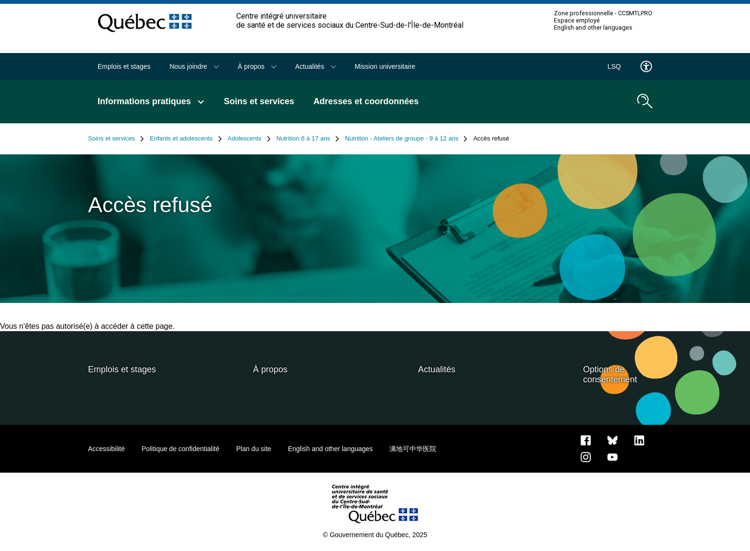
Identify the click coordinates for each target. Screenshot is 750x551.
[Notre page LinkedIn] (639, 439)
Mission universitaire (385, 66)
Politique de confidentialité (181, 449)
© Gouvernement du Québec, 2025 (375, 535)
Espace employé (577, 20)
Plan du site (253, 449)
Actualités (315, 66)
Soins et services (259, 101)
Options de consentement (610, 374)
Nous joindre (194, 66)
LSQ (614, 66)
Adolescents (249, 138)
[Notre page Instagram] (586, 456)
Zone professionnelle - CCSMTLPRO (603, 13)
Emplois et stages (124, 66)
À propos (257, 66)
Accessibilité (106, 449)
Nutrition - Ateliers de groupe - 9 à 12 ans (406, 138)
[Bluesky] (612, 439)
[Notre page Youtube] (612, 456)
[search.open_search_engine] (645, 101)
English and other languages (593, 27)
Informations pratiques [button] (151, 101)
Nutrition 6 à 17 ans (308, 138)
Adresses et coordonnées (366, 101)
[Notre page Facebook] (586, 439)
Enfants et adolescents (186, 138)
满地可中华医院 (412, 449)
